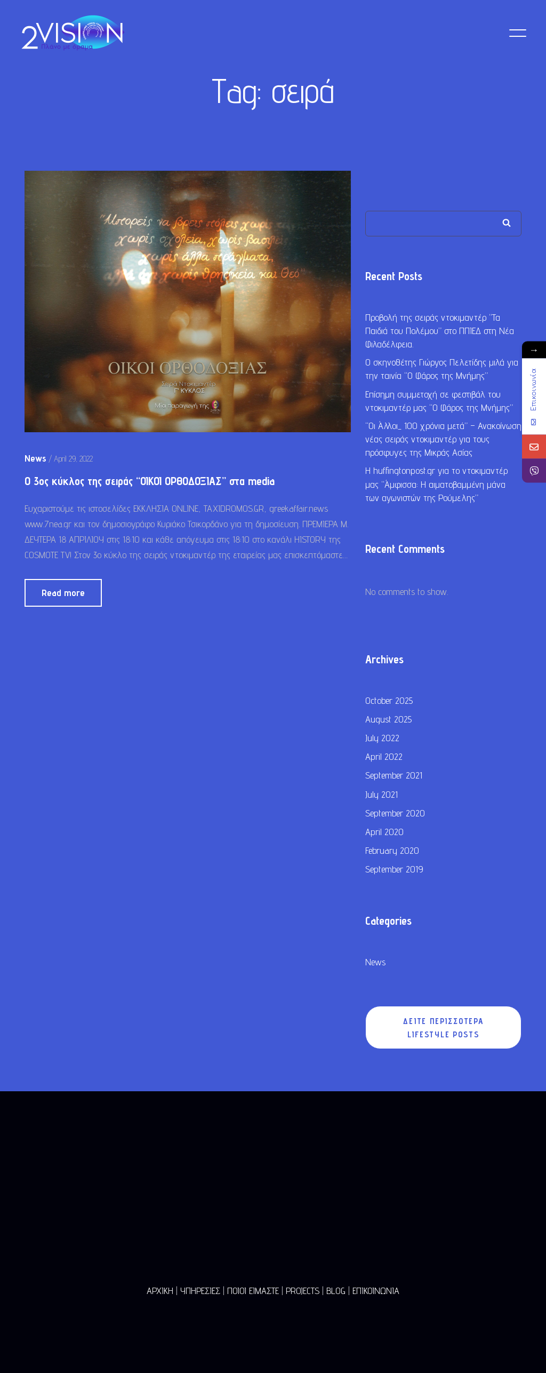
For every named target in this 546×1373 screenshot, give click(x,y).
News (375, 963)
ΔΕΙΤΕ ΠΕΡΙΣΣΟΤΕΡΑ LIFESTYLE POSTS (443, 1029)
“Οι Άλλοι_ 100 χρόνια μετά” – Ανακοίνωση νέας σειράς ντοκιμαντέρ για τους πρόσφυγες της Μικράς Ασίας (443, 440)
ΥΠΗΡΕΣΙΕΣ (200, 1290)
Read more (63, 594)
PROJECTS (302, 1290)
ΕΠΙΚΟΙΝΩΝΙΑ (375, 1290)
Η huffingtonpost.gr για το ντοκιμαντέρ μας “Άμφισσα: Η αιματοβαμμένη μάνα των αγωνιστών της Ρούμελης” (436, 486)
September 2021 (393, 776)
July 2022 (382, 739)
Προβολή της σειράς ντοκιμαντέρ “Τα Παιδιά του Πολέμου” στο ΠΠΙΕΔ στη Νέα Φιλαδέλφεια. (439, 332)
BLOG (336, 1290)
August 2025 (388, 720)
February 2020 (392, 852)
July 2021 (381, 795)
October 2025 (389, 702)
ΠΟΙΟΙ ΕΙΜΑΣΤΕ (253, 1290)
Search (506, 224)
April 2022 (384, 758)
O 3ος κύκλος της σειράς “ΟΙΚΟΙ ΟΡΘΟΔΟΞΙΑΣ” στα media (150, 482)
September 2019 (394, 870)
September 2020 (395, 814)
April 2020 (384, 833)
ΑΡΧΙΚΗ (160, 1290)
